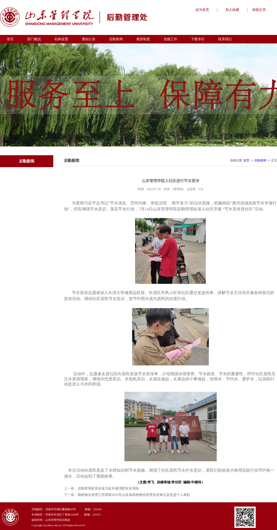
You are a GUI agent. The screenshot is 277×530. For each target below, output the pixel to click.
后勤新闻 (260, 160)
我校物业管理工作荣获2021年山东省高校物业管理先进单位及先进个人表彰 (134, 495)
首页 (246, 160)
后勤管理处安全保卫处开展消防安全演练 (108, 488)
